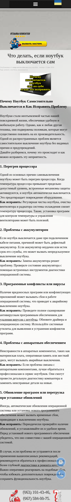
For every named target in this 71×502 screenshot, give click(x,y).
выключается (22, 70)
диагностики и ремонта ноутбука (41, 465)
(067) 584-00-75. (36, 498)
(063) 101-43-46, (36, 492)
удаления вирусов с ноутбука (18, 319)
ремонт (7, 70)
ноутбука (13, 70)
